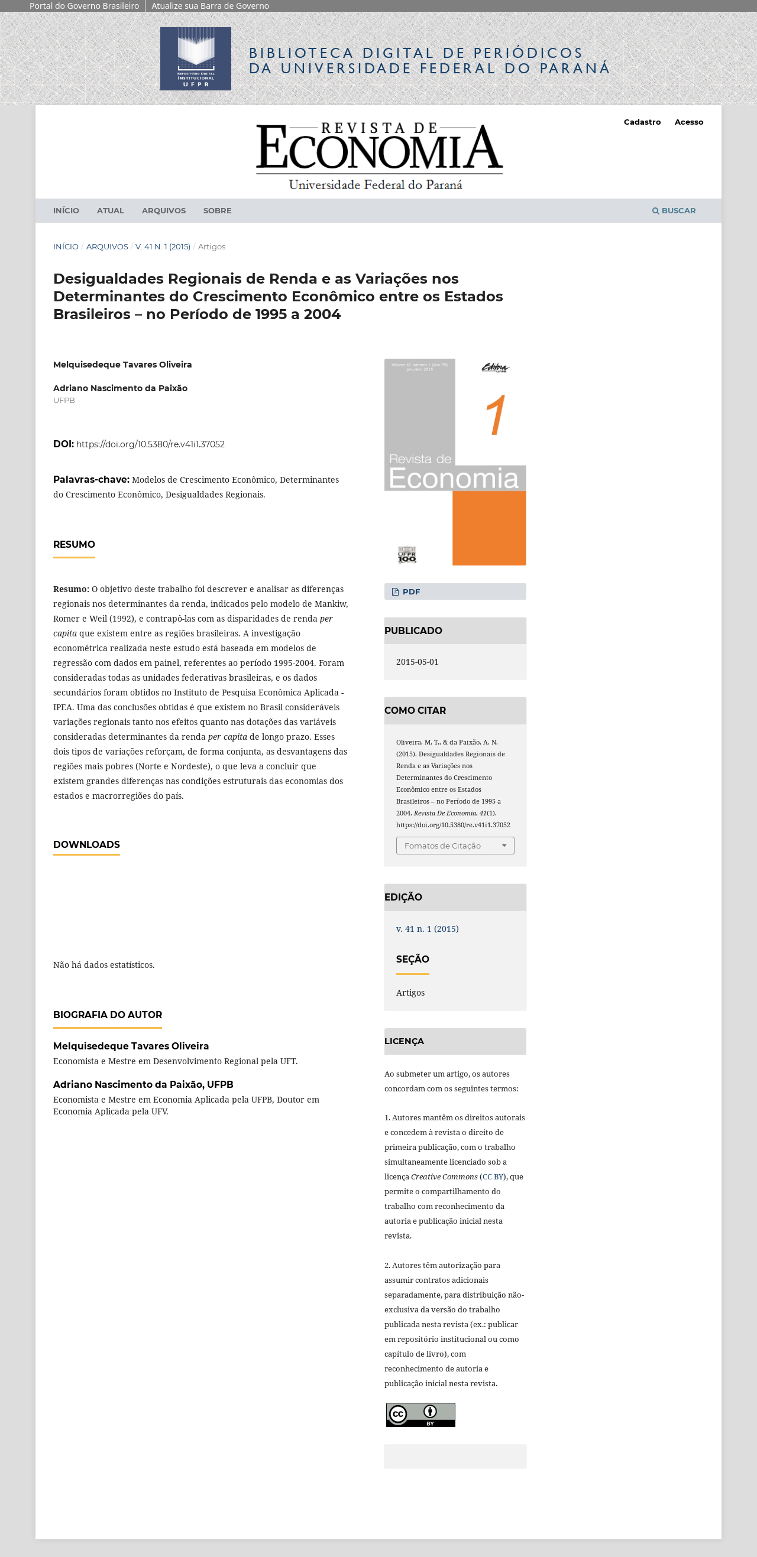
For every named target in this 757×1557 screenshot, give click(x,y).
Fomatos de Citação (443, 845)
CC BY (493, 1176)
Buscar (674, 210)
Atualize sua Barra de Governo (210, 5)
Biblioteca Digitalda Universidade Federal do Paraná (430, 60)
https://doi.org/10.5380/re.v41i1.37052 (150, 444)
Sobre (217, 210)
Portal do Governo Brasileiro (84, 5)
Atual (110, 210)
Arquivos (164, 210)
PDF (410, 591)
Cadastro (642, 121)
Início (66, 210)
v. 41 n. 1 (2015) (162, 246)
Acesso (689, 121)
